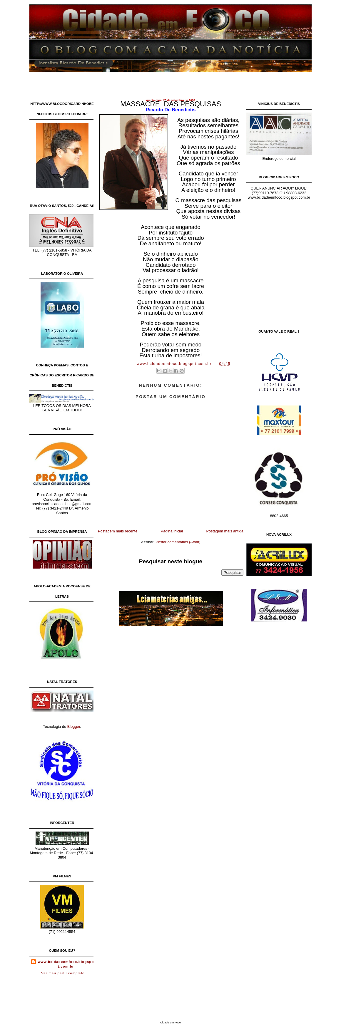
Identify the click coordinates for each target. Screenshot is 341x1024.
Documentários (142, 76)
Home (117, 76)
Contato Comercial (221, 76)
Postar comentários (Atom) (178, 542)
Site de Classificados (180, 76)
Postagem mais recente (117, 531)
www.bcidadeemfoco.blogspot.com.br (66, 964)
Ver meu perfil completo (62, 973)
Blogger (73, 726)
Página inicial (172, 531)
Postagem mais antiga (224, 531)
